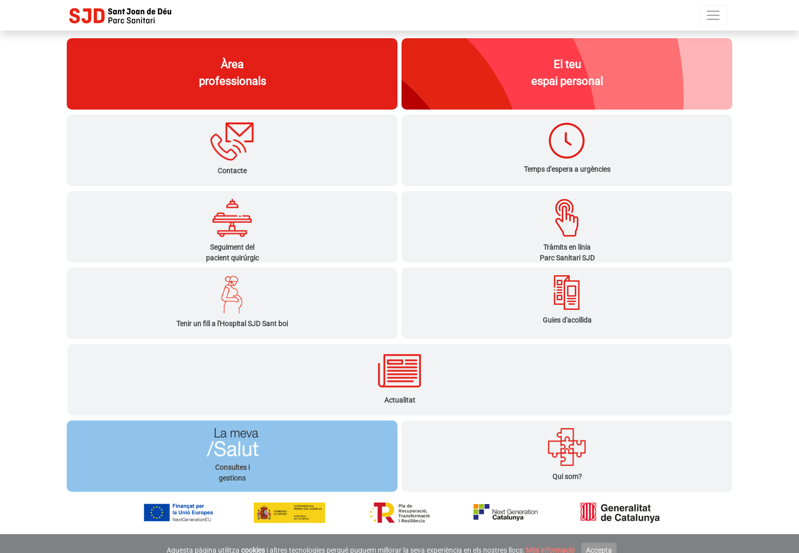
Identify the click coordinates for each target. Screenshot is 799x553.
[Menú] (713, 15)
